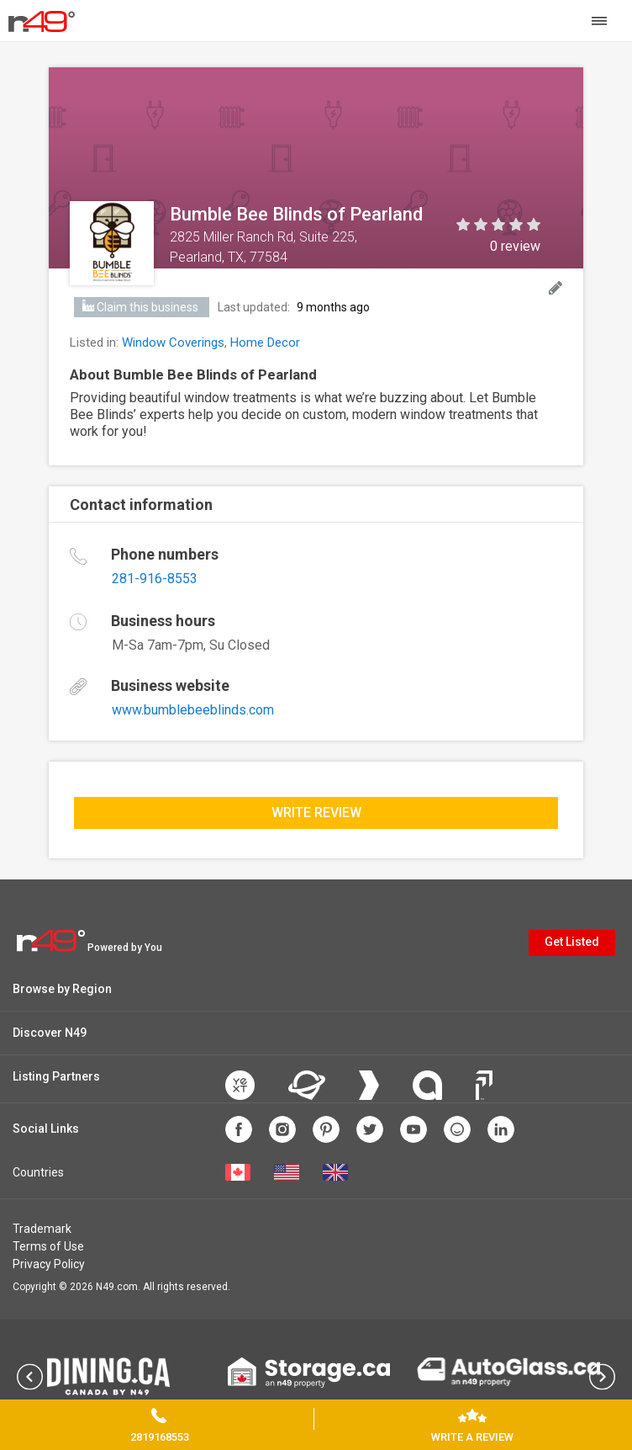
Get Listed (572, 941)
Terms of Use (48, 1246)
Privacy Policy (49, 1264)
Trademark (42, 1228)
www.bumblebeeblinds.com (193, 710)
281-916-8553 (155, 579)
